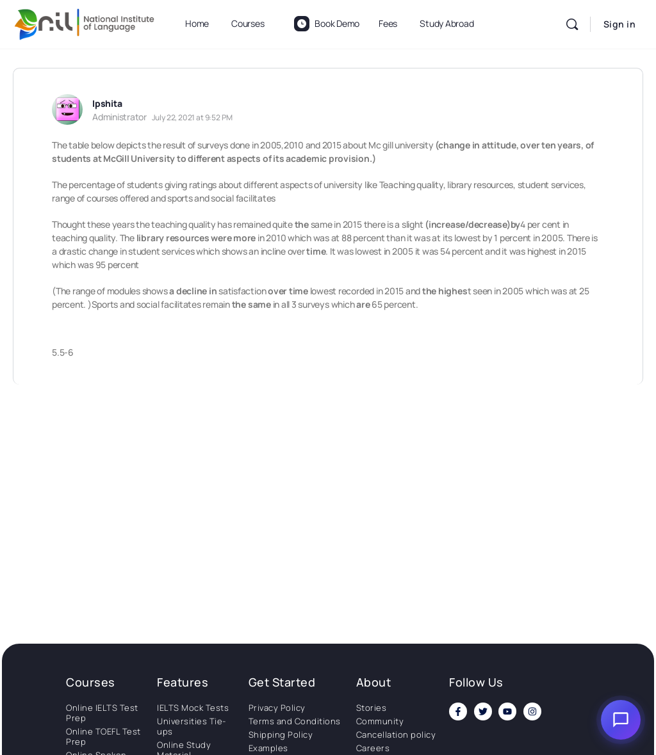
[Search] (572, 24)
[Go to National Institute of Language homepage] (84, 22)
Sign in (619, 24)
